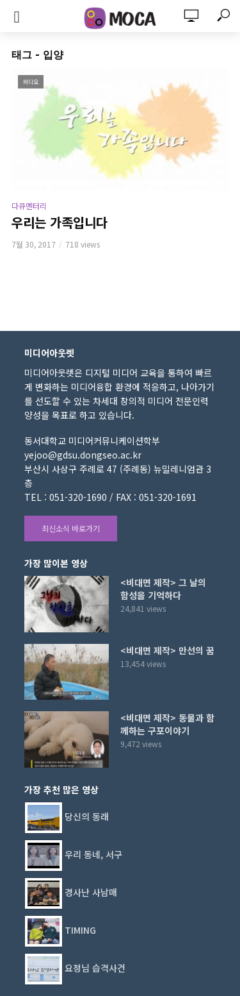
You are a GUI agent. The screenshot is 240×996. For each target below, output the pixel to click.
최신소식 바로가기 (71, 528)
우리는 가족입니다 (60, 222)
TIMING (80, 930)
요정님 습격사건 (95, 967)
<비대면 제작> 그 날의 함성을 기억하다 (163, 589)
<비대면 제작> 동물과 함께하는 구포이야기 (167, 724)
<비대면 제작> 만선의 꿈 (167, 650)
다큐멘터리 (29, 205)
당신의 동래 (87, 816)
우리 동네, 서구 (93, 854)
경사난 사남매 (91, 892)
